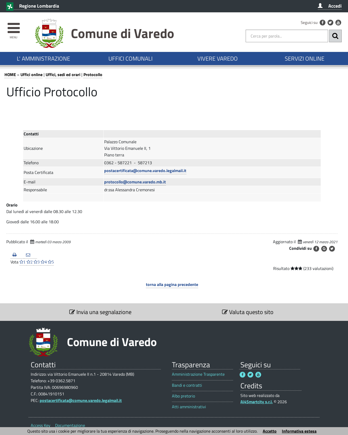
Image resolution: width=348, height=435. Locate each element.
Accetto (270, 431)
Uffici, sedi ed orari (63, 74)
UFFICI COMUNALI (130, 58)
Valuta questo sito (247, 312)
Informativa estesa (299, 431)
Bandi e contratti (187, 385)
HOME (10, 74)
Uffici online (31, 74)
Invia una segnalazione (100, 312)
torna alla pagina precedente (172, 284)
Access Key (40, 425)
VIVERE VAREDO (217, 58)
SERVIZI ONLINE (304, 58)
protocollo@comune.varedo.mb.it (135, 182)
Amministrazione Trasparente (198, 374)
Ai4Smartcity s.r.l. (256, 402)
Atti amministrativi (189, 406)
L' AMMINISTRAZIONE (43, 58)
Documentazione (70, 425)
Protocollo (92, 74)
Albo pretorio (183, 396)
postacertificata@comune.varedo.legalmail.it (145, 170)
